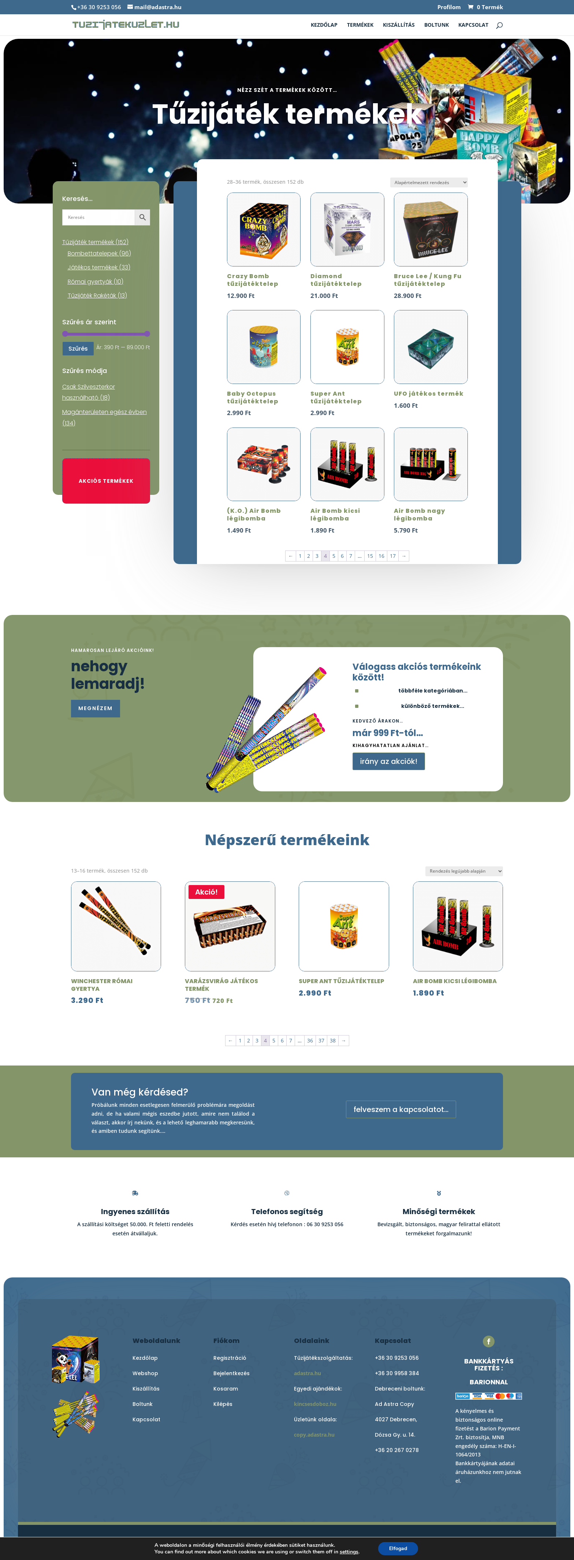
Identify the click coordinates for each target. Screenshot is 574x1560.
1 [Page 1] (300, 555)
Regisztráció (229, 1358)
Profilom (449, 7)
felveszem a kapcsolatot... (401, 1109)
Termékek (360, 25)
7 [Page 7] (350, 555)
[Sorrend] (429, 182)
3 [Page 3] (317, 555)
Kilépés (222, 1404)
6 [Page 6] (342, 555)
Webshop (145, 1373)
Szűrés (78, 348)
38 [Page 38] (333, 1040)
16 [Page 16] (381, 555)
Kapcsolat (473, 25)
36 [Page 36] (310, 1040)
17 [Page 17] (393, 555)
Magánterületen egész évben (104, 412)
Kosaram (225, 1388)
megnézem (95, 708)
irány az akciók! (388, 761)
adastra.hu (307, 1373)
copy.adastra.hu (314, 1434)
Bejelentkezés (231, 1373)
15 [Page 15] (370, 555)
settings (349, 1552)
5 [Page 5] (333, 555)
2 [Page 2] (308, 555)
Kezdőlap (324, 25)
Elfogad (398, 1548)
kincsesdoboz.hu (315, 1403)
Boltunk (436, 25)
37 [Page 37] (321, 1040)
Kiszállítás (399, 25)
